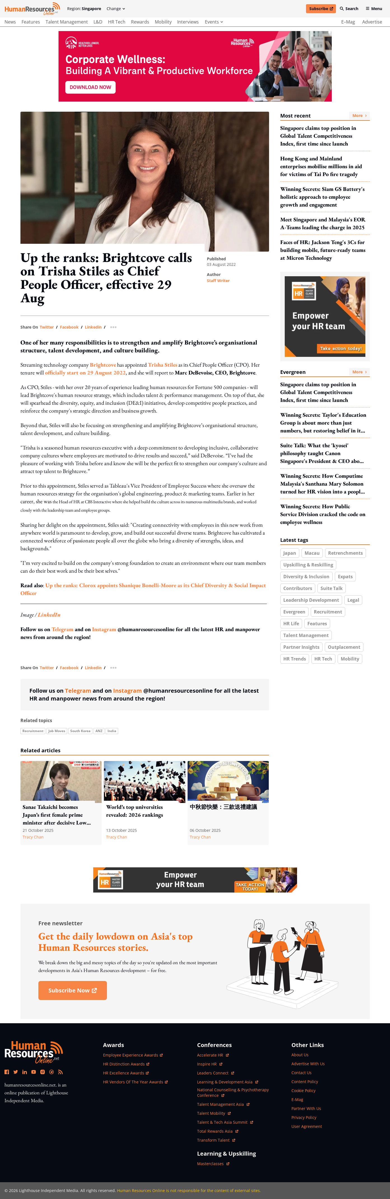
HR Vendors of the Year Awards (135, 1082)
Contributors (297, 588)
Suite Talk (332, 588)
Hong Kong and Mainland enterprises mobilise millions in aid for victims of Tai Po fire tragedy (321, 166)
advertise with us (308, 1063)
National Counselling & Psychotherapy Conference (233, 1092)
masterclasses (213, 1163)
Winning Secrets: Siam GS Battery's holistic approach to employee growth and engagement (322, 196)
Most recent (325, 116)
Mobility (350, 659)
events (214, 22)
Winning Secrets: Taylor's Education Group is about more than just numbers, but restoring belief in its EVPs (323, 422)
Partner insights (301, 647)
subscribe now (77, 992)
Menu (374, 8)
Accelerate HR (213, 1055)
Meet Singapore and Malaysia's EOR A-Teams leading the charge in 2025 (322, 223)
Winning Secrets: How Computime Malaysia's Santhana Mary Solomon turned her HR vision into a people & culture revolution (321, 483)
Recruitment (32, 731)
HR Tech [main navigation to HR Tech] (116, 22)
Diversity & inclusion (306, 576)
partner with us (306, 1108)
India (112, 731)
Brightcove (103, 364)
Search (349, 8)
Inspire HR (209, 1064)
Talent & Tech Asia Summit (225, 1122)
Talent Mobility (214, 1113)
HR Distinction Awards (126, 1064)
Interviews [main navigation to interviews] (188, 22)
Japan (289, 553)
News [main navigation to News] (10, 22)
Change (116, 8)
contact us (301, 1072)
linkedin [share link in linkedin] (93, 327)
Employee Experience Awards (133, 1055)
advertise (372, 22)
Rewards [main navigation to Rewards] (140, 22)
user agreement (306, 1126)
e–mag (348, 22)
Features (317, 623)
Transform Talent (216, 1140)
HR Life (291, 623)
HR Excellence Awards (126, 1073)
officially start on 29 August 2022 (85, 372)
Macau (312, 553)
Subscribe (322, 9)
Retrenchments (345, 553)
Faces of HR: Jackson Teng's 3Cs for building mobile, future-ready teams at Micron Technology (322, 249)
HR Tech (323, 659)
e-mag (297, 1099)
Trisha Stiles (162, 364)
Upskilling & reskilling (308, 565)
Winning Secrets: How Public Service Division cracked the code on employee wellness (322, 514)
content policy (304, 1081)
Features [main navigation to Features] (31, 22)
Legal (353, 600)
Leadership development (311, 600)
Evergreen (325, 372)
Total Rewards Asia (217, 1131)
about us (300, 1054)
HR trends (294, 659)
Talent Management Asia (223, 1104)
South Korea (80, 731)
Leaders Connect (215, 1073)
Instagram (104, 629)
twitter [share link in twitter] (47, 327)
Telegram (62, 629)
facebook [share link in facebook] (69, 327)
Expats (345, 576)
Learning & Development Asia (227, 1082)
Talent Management (306, 635)
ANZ (98, 731)
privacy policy (303, 1117)
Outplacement (344, 647)
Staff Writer (218, 280)
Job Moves (56, 731)
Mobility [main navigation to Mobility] (163, 22)
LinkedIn (49, 614)
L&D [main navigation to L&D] (98, 22)
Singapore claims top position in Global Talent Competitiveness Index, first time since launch (318, 135)
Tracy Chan (33, 837)
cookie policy (303, 1090)
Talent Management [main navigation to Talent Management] (67, 22)
